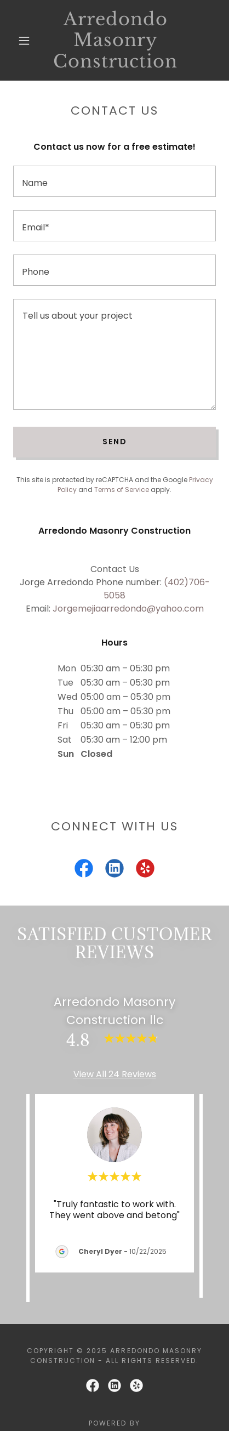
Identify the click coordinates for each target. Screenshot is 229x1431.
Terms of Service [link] (121, 489)
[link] (115, 40)
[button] (24, 41)
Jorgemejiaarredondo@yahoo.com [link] (128, 608)
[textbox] (114, 181)
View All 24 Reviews (114, 1074)
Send (114, 441)
